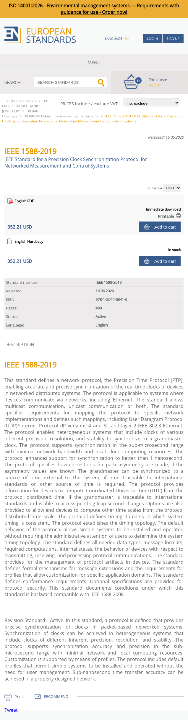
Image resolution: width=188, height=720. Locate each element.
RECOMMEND (56, 696)
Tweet (11, 710)
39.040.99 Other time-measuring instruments (61, 116)
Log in (152, 38)
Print (18, 696)
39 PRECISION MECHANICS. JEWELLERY (24, 106)
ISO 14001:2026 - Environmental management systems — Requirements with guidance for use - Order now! (94, 8)
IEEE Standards (23, 101)
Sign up (173, 38)
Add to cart (165, 226)
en (126, 38)
